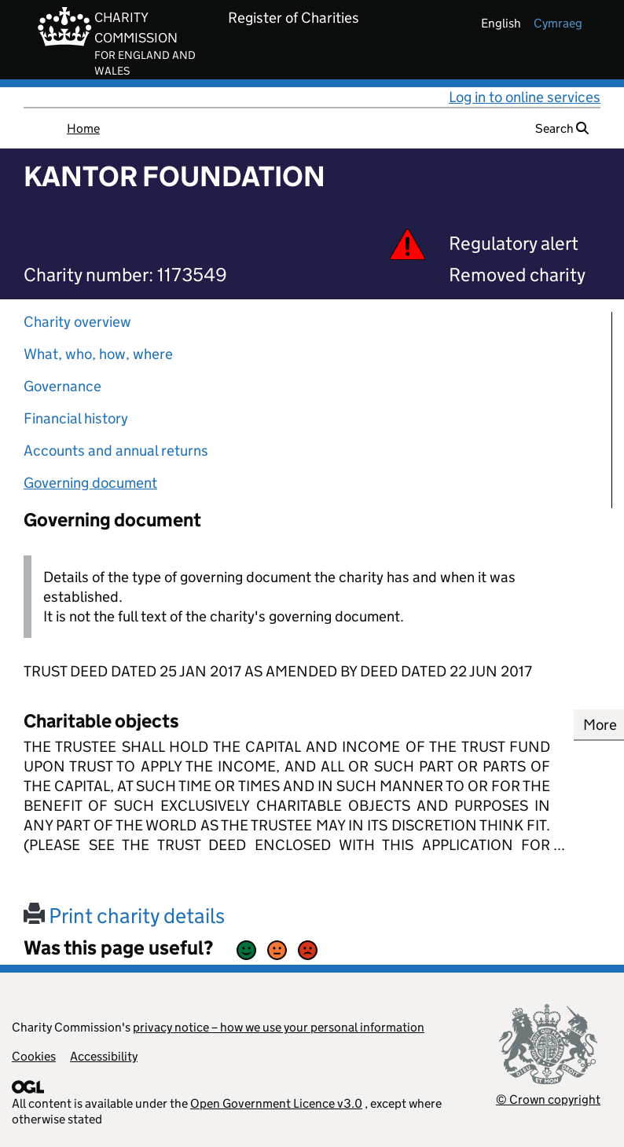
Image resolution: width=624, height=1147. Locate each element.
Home (83, 128)
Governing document (90, 483)
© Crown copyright (548, 1099)
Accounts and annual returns (116, 451)
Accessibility (104, 1056)
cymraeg (558, 23)
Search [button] (562, 128)
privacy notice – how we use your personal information (278, 1027)
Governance (62, 386)
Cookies (34, 1056)
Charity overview (77, 322)
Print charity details (124, 916)
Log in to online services (524, 97)
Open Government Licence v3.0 (276, 1103)
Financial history (76, 418)
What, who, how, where (98, 354)
